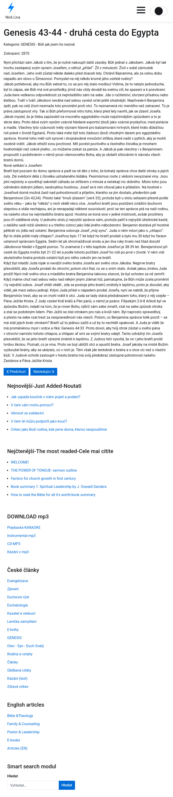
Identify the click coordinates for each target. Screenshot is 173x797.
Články (12, 662)
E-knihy (13, 630)
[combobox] (33, 785)
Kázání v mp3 (18, 552)
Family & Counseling (23, 724)
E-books (13, 740)
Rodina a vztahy (19, 654)
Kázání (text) (17, 678)
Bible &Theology (20, 716)
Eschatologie (17, 605)
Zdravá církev (17, 686)
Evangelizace (17, 581)
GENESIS (14, 638)
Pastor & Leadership (23, 732)
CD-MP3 (13, 544)
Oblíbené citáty (19, 670)
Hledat (12, 776)
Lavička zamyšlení (21, 621)
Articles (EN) (17, 748)
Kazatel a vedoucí (21, 613)
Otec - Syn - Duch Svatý (25, 646)
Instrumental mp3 (21, 536)
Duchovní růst (18, 597)
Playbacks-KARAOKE (24, 527)
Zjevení (13, 589)
